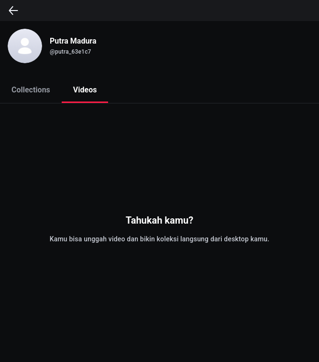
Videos (85, 89)
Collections (30, 89)
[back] (13, 10)
